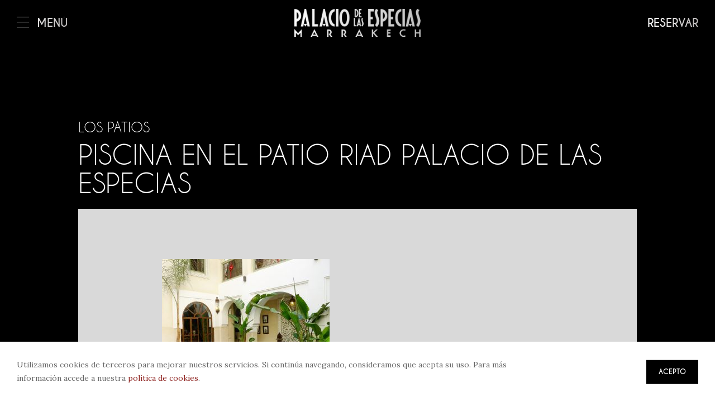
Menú (42, 23)
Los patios (114, 127)
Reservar (672, 23)
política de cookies (163, 378)
